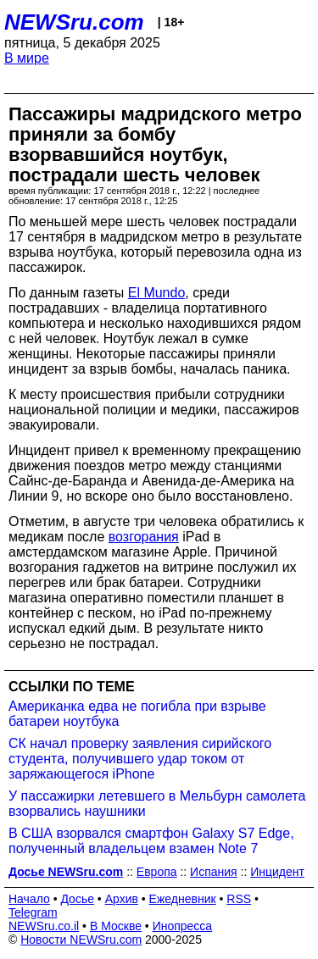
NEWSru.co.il (43, 926)
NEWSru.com (74, 22)
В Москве (116, 926)
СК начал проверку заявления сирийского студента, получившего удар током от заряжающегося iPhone (139, 758)
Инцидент (277, 872)
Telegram (33, 912)
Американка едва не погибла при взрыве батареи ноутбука (137, 714)
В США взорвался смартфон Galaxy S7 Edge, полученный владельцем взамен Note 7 (151, 841)
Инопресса (183, 926)
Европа (157, 872)
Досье (77, 899)
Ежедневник (182, 899)
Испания (213, 872)
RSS (238, 899)
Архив (121, 899)
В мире (26, 58)
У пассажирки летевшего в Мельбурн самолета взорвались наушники (156, 803)
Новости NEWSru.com (81, 939)
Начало (29, 899)
